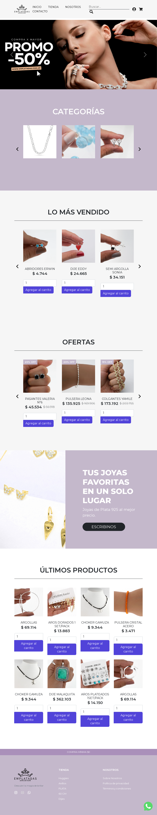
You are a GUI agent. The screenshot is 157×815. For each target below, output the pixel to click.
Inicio (36, 7)
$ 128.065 (32, 403)
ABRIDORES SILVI (117, 269)
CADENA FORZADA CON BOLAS (78, 400)
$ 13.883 (62, 631)
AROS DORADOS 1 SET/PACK (62, 624)
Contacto (40, 11)
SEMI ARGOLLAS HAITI (78, 270)
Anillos (62, 783)
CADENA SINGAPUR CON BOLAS (117, 400)
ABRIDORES (40, 269)
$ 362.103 (62, 699)
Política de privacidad (116, 783)
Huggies (64, 778)
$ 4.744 (39, 273)
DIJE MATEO (39, 399)
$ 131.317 (71, 407)
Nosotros (73, 7)
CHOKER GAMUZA (95, 622)
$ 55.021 (78, 277)
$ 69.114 (28, 627)
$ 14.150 (95, 702)
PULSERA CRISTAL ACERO (128, 624)
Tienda (53, 7)
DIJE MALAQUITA (62, 694)
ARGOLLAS (29, 622)
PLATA (62, 788)
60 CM (62, 793)
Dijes (61, 798)
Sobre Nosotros (112, 778)
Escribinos (104, 526)
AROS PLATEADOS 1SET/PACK (95, 696)
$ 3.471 (128, 631)
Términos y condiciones (117, 788)
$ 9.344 (95, 627)
